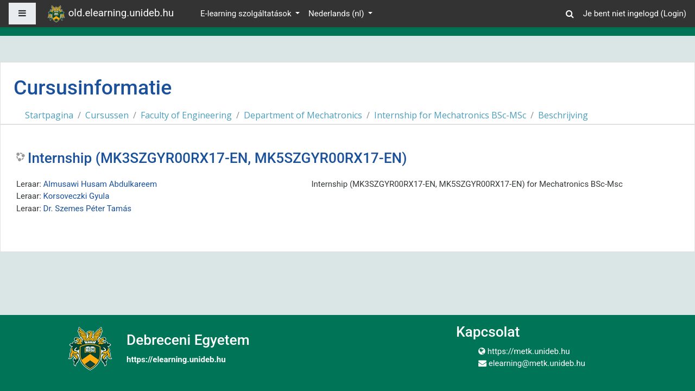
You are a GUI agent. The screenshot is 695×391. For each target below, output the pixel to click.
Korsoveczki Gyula (76, 196)
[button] (570, 12)
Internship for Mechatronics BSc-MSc (450, 115)
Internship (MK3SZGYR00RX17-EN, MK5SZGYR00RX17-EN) (217, 158)
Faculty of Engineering (186, 115)
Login (674, 13)
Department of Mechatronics (303, 115)
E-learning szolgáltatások (246, 13)
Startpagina (49, 115)
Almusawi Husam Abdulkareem (100, 184)
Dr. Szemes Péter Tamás (87, 208)
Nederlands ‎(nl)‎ (337, 13)
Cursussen (107, 115)
